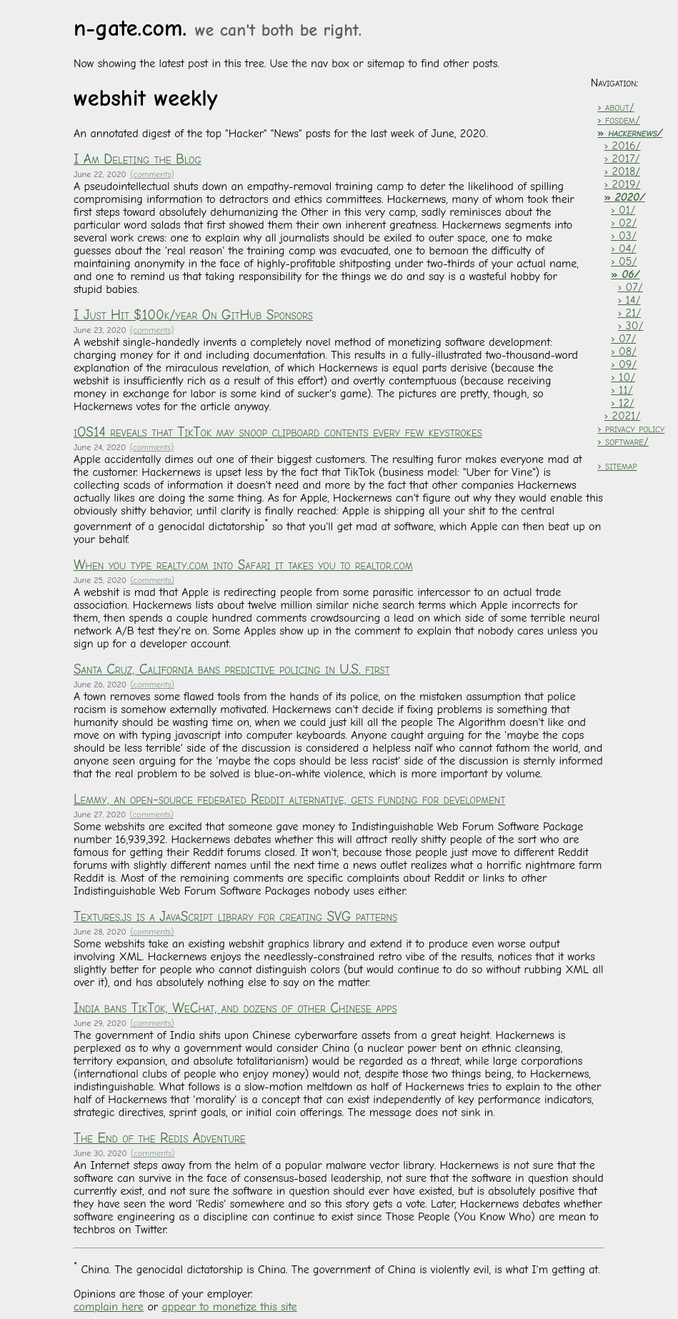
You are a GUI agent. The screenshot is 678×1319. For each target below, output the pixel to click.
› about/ (615, 107)
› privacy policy (630, 428)
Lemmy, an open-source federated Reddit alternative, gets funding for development (289, 799)
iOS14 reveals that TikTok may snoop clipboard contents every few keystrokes (278, 432)
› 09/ (624, 364)
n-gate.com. (218, 28)
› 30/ (631, 325)
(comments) (152, 174)
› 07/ (630, 287)
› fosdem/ (618, 120)
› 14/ (629, 300)
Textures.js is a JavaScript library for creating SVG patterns (235, 917)
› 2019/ (622, 184)
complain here (109, 1306)
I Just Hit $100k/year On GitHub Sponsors (193, 315)
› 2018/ (622, 171)
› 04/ (623, 248)
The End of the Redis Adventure (160, 1138)
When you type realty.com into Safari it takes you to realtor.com (243, 565)
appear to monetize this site (229, 1306)
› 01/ (623, 210)
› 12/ (622, 403)
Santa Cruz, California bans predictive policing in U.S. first (232, 669)
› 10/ (623, 377)
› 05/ (624, 261)
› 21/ (630, 313)
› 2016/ (622, 145)
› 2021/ (622, 415)
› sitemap (617, 465)
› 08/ (624, 351)
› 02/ (624, 222)
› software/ (623, 441)
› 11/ (622, 390)
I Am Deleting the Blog (137, 159)
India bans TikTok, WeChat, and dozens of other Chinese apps (235, 1008)
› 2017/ (622, 158)
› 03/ (624, 235)
